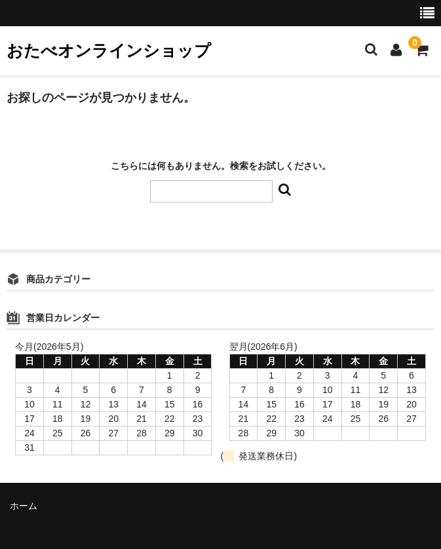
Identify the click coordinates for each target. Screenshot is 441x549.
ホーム (23, 506)
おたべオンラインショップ (109, 50)
